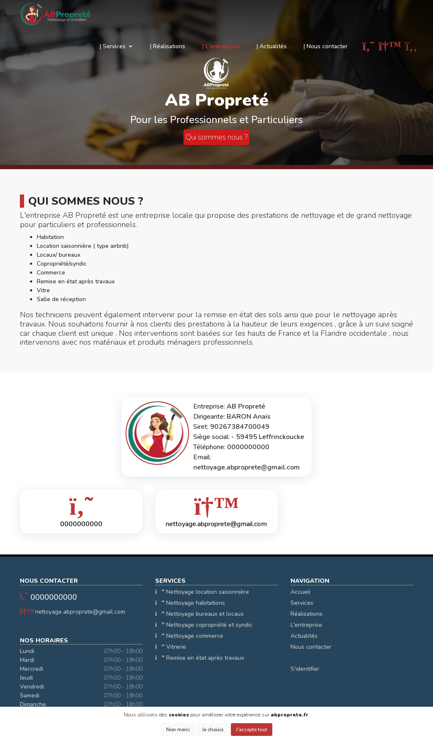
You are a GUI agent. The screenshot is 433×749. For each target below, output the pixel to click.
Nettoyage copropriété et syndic (203, 625)
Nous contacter (311, 647)
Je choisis (213, 729)
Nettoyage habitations (190, 603)
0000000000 (53, 597)
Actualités (304, 636)
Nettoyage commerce (189, 636)
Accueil (300, 592)
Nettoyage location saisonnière (202, 592)
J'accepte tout (251, 729)
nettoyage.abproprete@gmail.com (80, 612)
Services (301, 603)
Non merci (178, 729)
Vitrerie (170, 647)
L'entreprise (306, 625)
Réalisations (306, 614)
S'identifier (304, 669)
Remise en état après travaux (199, 658)
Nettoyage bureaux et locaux (199, 614)
